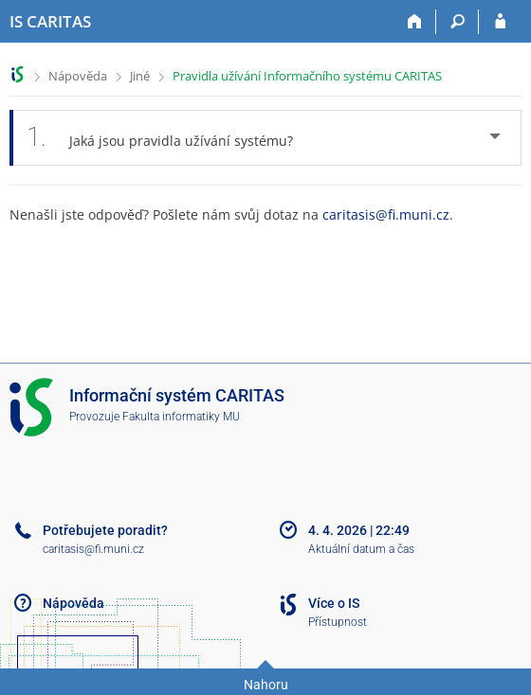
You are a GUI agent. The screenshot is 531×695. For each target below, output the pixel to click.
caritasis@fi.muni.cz (385, 214)
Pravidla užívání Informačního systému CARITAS (307, 75)
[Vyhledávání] (457, 21)
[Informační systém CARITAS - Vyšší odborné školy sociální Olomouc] (50, 21)
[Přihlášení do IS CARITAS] (500, 21)
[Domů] (415, 21)
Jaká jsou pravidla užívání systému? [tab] (170, 137)
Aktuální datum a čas (361, 549)
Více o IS (333, 603)
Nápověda (77, 75)
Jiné (140, 75)
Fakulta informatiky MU (181, 416)
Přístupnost (337, 622)
